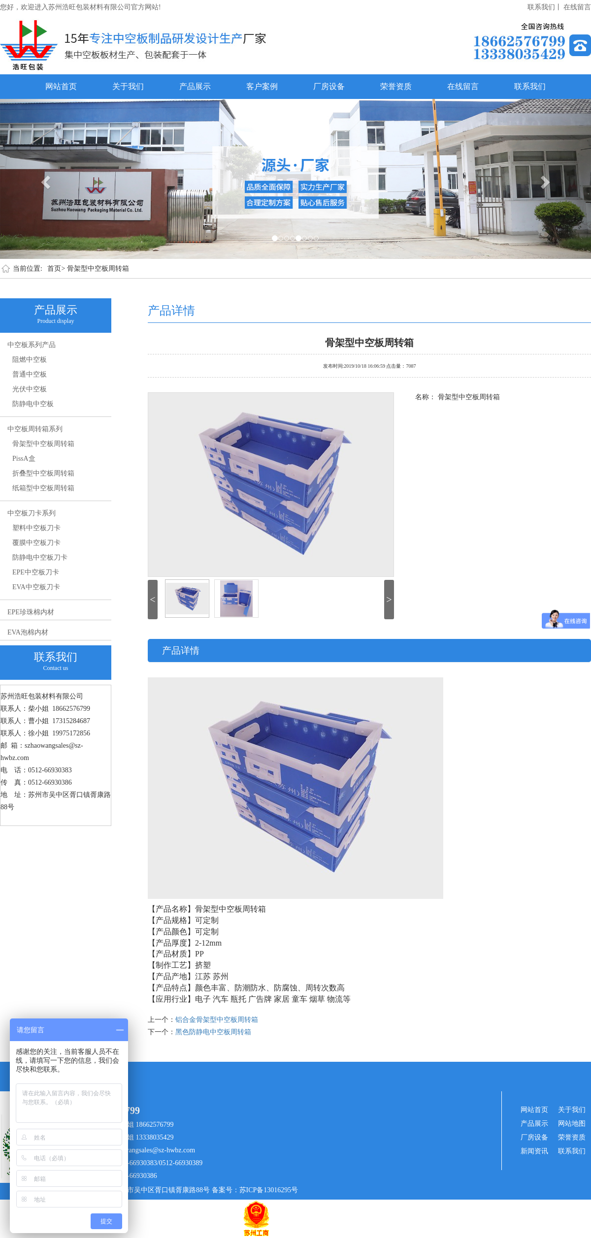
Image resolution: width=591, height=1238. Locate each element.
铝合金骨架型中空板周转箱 (216, 1019)
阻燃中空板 (29, 359)
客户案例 (262, 86)
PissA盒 (23, 458)
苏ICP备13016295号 (268, 1190)
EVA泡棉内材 (27, 632)
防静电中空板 (33, 404)
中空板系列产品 (31, 345)
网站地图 (572, 1123)
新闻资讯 (534, 1151)
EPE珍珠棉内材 (30, 612)
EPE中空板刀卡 (35, 572)
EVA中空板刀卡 (36, 587)
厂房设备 (329, 86)
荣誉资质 (396, 86)
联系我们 (530, 86)
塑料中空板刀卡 (36, 528)
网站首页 (61, 86)
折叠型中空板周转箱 (43, 473)
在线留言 (577, 7)
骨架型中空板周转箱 (98, 268)
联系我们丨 (544, 7)
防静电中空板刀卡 (39, 557)
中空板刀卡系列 (31, 513)
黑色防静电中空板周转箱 (213, 1032)
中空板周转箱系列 (35, 429)
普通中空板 (29, 374)
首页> (56, 268)
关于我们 (128, 86)
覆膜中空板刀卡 (36, 542)
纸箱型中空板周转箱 (43, 488)
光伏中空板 (29, 389)
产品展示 (195, 86)
